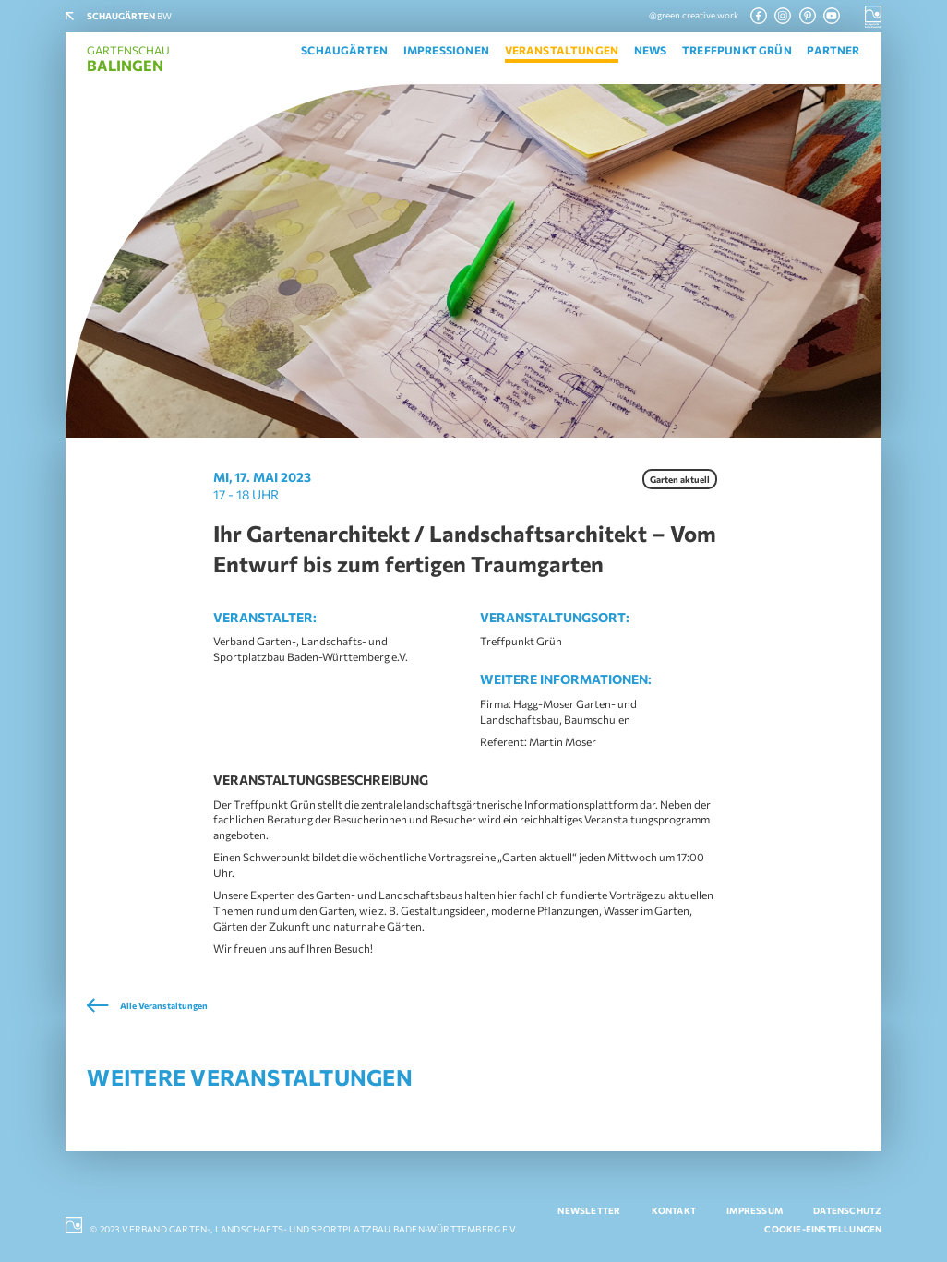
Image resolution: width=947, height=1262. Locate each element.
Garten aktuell (680, 479)
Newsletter (588, 1210)
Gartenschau (128, 58)
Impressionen (446, 49)
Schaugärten (344, 49)
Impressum (754, 1210)
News (650, 49)
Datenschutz (847, 1210)
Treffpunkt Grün (737, 49)
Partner (833, 49)
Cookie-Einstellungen (822, 1228)
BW (129, 15)
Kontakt (674, 1210)
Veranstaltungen (562, 49)
